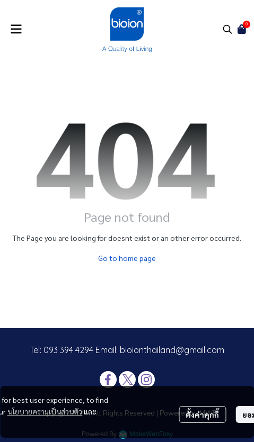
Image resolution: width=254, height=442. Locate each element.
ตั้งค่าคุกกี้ (202, 414)
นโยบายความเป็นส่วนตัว (44, 411)
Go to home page (127, 258)
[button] (227, 29)
